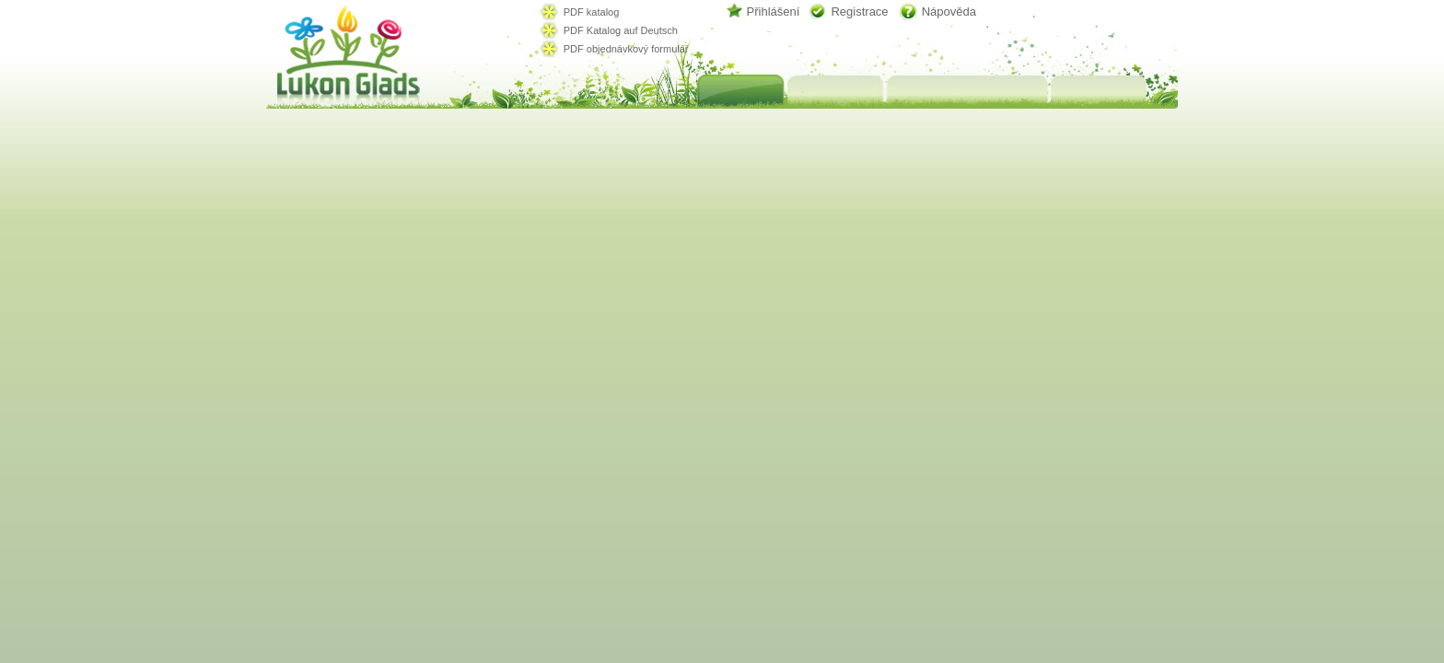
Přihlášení (773, 11)
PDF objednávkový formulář (626, 48)
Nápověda (949, 11)
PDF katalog (592, 11)
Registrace (859, 11)
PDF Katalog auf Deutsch (621, 30)
